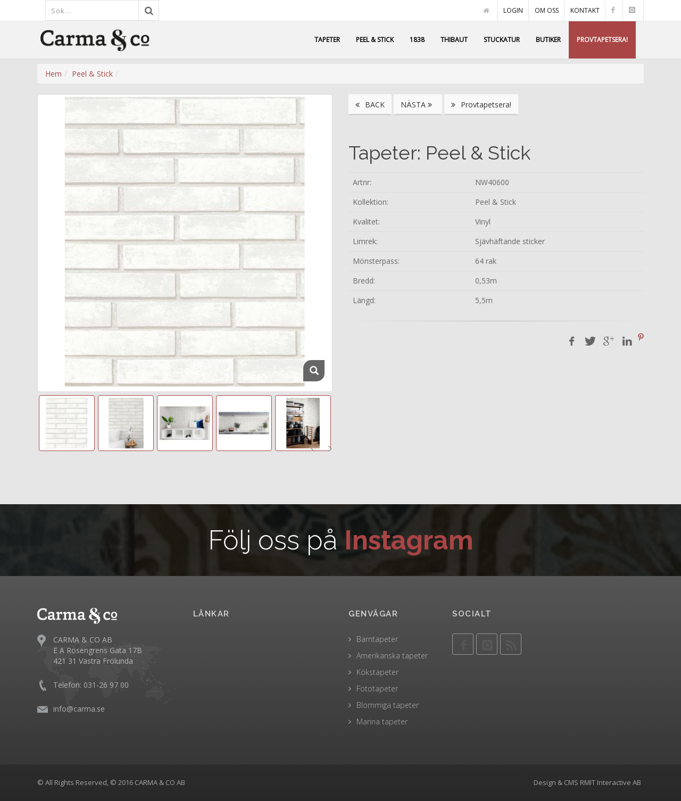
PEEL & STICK (375, 39)
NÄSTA (418, 104)
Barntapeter (377, 639)
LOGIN (513, 10)
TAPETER (327, 39)
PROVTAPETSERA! (602, 39)
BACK (370, 104)
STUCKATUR (502, 39)
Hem (53, 74)
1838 (417, 39)
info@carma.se (79, 709)
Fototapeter (377, 688)
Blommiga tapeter (387, 705)
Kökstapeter (377, 672)
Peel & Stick (92, 74)
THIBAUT (454, 39)
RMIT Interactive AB (610, 782)
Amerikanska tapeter (392, 655)
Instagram (409, 540)
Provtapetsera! (481, 104)
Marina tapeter (382, 721)
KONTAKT (585, 10)
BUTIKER (548, 39)
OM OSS (547, 10)
